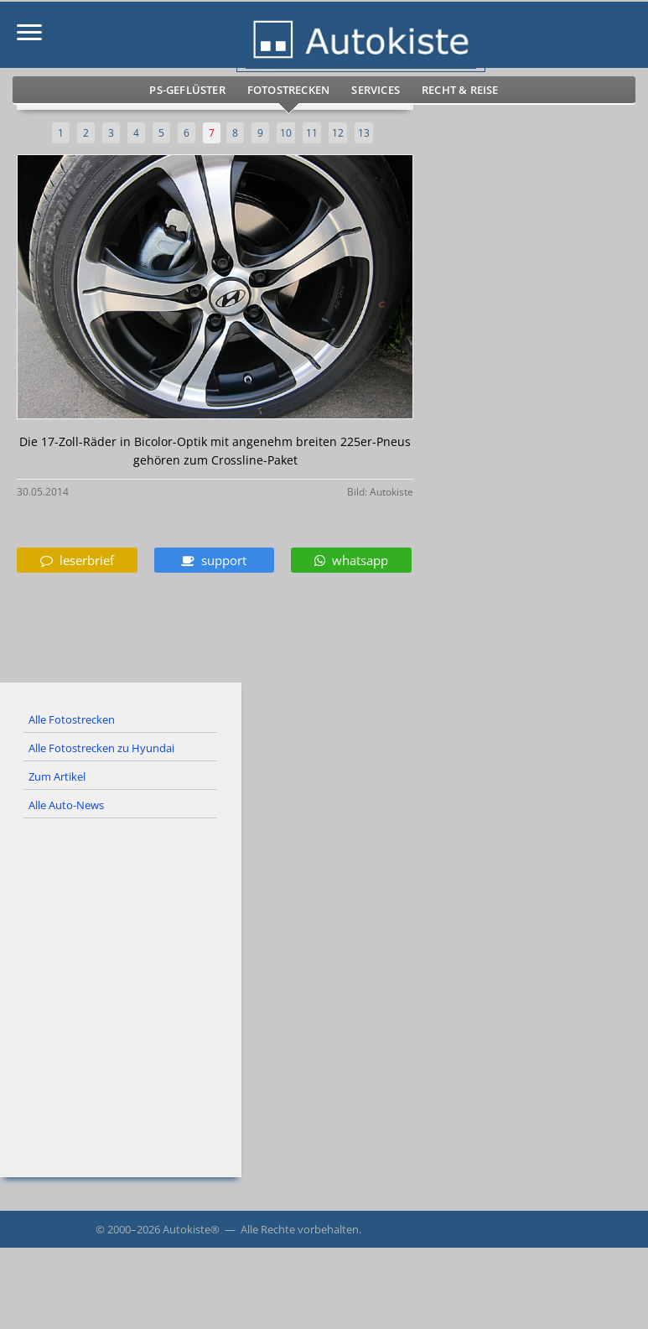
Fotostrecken (288, 89)
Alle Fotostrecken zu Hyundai (101, 747)
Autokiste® (191, 1229)
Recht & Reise (460, 89)
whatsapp (351, 560)
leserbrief (77, 560)
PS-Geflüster (187, 89)
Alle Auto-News (66, 804)
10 (286, 133)
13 (364, 133)
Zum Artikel (57, 776)
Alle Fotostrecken (72, 719)
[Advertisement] (324, 977)
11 (312, 133)
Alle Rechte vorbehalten (300, 1229)
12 (338, 133)
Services (375, 89)
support (213, 560)
